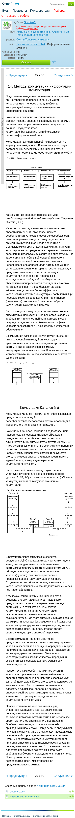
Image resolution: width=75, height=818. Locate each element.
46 (69, 791)
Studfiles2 (30, 22)
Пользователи (40, 10)
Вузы (5, 10)
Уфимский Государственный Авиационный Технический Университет (42, 33)
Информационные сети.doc (24, 796)
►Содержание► (2, 126)
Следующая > (63, 75)
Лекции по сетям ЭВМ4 (30, 44)
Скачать (26, 62)
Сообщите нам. (31, 29)
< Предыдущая (16, 75)
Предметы (20, 10)
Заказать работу (18, 15)
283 (69, 796)
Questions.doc (17, 791)
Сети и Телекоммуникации (33, 39)
